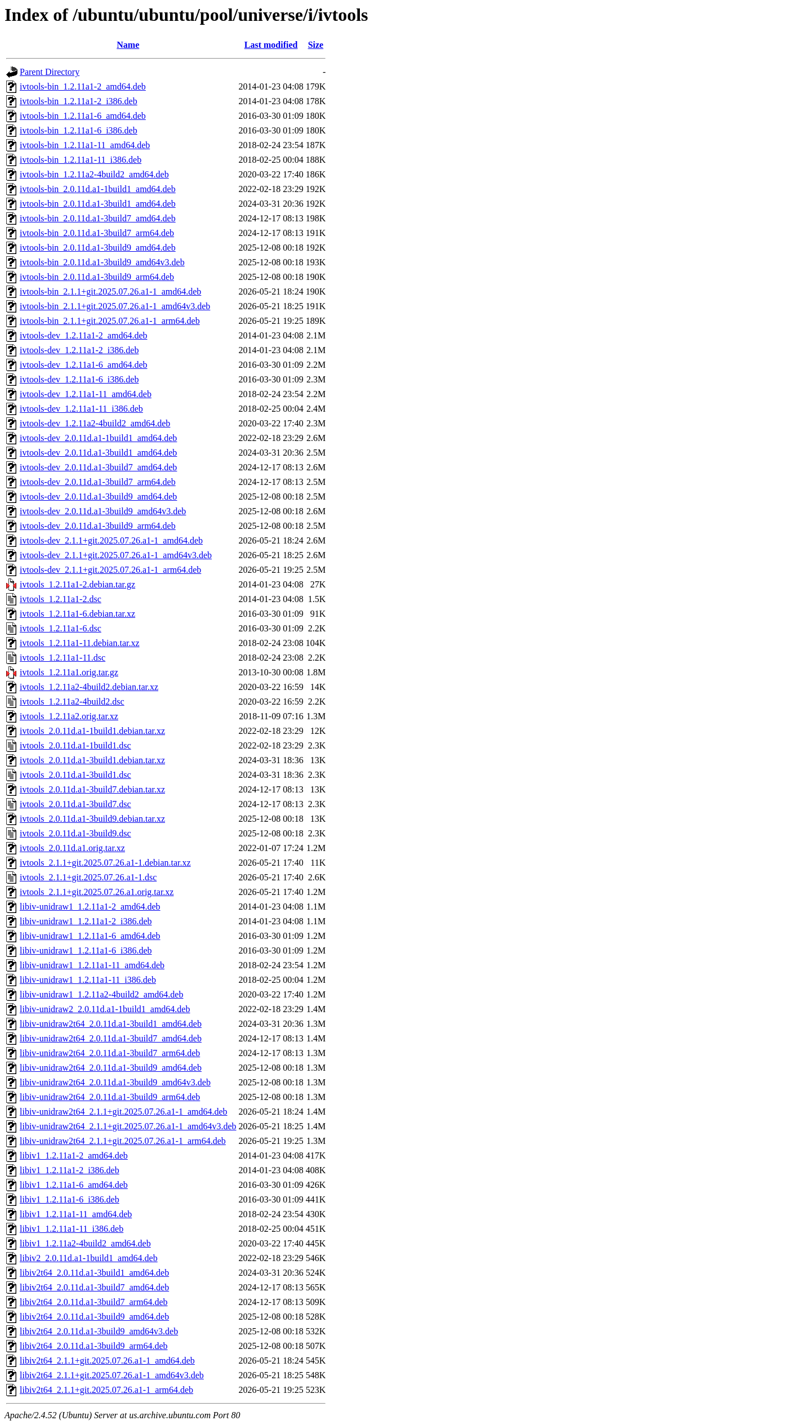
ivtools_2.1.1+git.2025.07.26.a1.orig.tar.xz (96, 892)
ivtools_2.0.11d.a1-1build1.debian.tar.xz (92, 731)
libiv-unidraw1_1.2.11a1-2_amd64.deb (90, 906)
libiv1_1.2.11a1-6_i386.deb (69, 1199)
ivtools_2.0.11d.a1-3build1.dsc (75, 775)
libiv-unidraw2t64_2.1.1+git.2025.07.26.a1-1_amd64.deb (124, 1111)
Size (316, 45)
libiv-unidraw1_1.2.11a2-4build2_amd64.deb (101, 994)
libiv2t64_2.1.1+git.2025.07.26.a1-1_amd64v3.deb (112, 1375)
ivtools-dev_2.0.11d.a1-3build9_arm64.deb (98, 526)
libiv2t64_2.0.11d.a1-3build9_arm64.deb (93, 1346)
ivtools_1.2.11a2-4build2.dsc (72, 701)
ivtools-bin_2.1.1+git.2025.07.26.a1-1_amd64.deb (110, 291)
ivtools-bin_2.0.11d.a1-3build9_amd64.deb (98, 247)
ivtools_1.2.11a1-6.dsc (60, 628)
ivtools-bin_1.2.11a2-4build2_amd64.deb (94, 174)
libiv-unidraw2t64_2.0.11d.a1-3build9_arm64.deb (110, 1097)
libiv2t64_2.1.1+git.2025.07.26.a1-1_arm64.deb (106, 1390)
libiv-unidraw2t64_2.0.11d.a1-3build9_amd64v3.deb (115, 1082)
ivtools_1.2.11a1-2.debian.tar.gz (77, 584)
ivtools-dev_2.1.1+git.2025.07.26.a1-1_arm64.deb (110, 570)
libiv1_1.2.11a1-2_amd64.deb (74, 1155)
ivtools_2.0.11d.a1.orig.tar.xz (72, 848)
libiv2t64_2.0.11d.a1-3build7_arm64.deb (93, 1302)
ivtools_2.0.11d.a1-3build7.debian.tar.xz (92, 789)
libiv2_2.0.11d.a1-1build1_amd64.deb (89, 1258)
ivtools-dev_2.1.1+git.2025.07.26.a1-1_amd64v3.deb (116, 555)
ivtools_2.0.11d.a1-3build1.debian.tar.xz (92, 760)
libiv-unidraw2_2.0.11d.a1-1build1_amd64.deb (105, 1009)
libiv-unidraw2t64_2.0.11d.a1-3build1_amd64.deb (111, 1023)
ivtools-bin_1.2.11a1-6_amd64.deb (83, 116)
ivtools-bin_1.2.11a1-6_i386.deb (78, 130)
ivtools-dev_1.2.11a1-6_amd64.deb (83, 364)
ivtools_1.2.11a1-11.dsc (62, 657)
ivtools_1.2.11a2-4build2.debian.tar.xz (89, 687)
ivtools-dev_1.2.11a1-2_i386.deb (79, 350)
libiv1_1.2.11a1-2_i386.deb (69, 1170)
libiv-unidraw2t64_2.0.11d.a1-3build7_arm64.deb (110, 1053)
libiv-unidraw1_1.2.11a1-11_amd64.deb (92, 965)
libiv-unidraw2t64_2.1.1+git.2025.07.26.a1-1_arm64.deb (123, 1141)
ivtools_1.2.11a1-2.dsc (60, 599)
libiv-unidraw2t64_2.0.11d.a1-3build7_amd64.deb (111, 1038)
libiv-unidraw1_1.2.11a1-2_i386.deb (85, 921)
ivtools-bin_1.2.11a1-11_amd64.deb (85, 145)
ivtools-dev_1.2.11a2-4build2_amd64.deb (95, 423)
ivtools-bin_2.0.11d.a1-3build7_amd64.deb (98, 218)
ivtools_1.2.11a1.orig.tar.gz (69, 672)
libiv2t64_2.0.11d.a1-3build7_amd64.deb (94, 1287)
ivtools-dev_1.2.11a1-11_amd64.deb (85, 394)
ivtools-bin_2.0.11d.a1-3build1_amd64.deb (98, 203)
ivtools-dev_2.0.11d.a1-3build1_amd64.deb (98, 452)
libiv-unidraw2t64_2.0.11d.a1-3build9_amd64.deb (111, 1067)
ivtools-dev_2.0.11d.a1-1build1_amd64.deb (98, 438)
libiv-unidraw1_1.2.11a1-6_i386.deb (85, 950)
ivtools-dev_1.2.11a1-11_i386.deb (81, 408)
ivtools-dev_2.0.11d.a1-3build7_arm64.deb (98, 482)
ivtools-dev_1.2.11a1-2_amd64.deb (83, 335)
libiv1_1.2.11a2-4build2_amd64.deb (85, 1243)
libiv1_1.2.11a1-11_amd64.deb (76, 1214)
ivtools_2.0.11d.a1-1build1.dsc (75, 745)
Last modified (271, 45)
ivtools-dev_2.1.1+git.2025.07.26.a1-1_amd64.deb (111, 540)
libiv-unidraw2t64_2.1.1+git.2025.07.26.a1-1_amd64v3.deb (128, 1126)
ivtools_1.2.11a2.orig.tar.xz (69, 716)
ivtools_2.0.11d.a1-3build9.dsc (75, 833)
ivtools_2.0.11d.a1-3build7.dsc (75, 804)
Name (128, 45)
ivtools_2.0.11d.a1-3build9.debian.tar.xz (92, 818)
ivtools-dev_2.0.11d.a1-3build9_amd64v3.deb (103, 511)
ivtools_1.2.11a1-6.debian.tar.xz (77, 613)
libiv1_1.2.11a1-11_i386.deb (71, 1228)
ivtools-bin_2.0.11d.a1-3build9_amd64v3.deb (102, 262)
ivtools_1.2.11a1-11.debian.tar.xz (80, 643)
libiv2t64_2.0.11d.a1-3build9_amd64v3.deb (99, 1331)
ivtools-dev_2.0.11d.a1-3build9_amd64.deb (98, 496)
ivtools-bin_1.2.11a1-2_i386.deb (78, 101)
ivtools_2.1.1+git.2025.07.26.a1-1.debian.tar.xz (105, 862)
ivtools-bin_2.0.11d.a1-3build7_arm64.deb (97, 233)
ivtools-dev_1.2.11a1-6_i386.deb (79, 379)
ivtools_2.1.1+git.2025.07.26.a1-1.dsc (88, 877)
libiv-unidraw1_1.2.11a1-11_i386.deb (88, 980)
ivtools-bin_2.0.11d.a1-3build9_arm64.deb (97, 277)
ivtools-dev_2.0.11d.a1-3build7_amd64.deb (98, 467)
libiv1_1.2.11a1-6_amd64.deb (74, 1185)
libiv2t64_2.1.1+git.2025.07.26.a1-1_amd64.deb (107, 1360)
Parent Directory (49, 72)
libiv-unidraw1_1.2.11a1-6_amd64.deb (90, 936)
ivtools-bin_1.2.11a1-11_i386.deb (80, 159)
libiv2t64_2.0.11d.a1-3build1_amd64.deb (94, 1272)
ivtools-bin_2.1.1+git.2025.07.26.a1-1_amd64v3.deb (115, 306)
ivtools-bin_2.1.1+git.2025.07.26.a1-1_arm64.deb (110, 321)
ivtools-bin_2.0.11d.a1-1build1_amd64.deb (98, 189)
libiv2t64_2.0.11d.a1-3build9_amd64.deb (94, 1316)
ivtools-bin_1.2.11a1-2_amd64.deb (83, 86)
